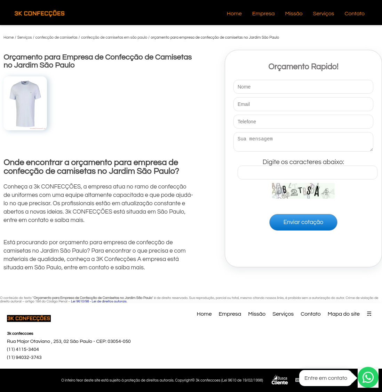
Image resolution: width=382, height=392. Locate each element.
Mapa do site (344, 314)
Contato (354, 13)
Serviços (323, 13)
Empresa (263, 13)
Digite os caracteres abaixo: (307, 168)
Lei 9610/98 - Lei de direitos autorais (99, 301)
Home (234, 13)
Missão (293, 13)
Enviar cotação (303, 224)
